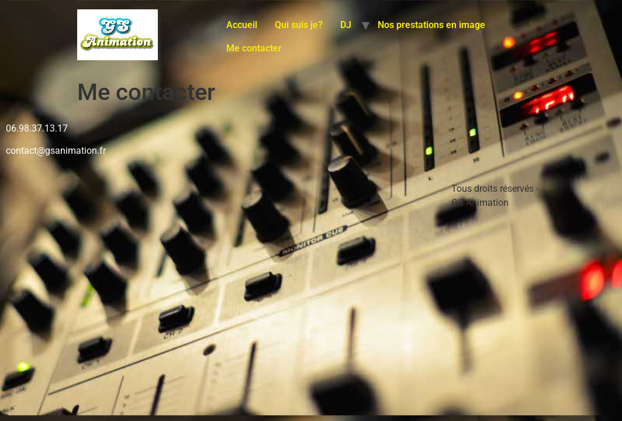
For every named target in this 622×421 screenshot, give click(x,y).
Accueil (241, 24)
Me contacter (254, 48)
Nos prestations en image (431, 24)
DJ (345, 24)
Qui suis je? (299, 24)
